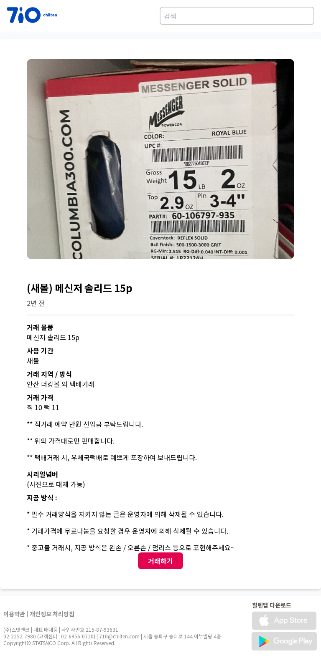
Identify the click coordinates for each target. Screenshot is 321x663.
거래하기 (160, 561)
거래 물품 (40, 327)
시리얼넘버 (42, 474)
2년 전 (36, 303)
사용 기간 (40, 350)
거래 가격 (40, 397)
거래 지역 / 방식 (49, 374)
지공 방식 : (42, 497)
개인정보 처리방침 (52, 614)
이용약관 (14, 614)
